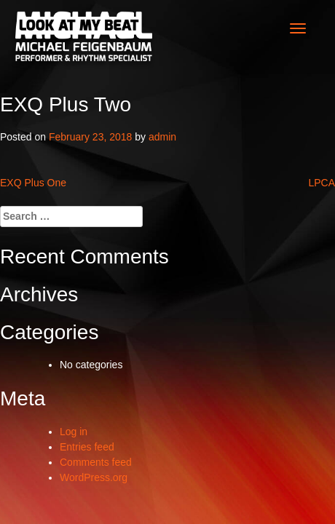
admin (162, 137)
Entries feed (87, 447)
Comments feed (96, 462)
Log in (73, 431)
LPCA (321, 182)
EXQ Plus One (33, 182)
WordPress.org (93, 477)
